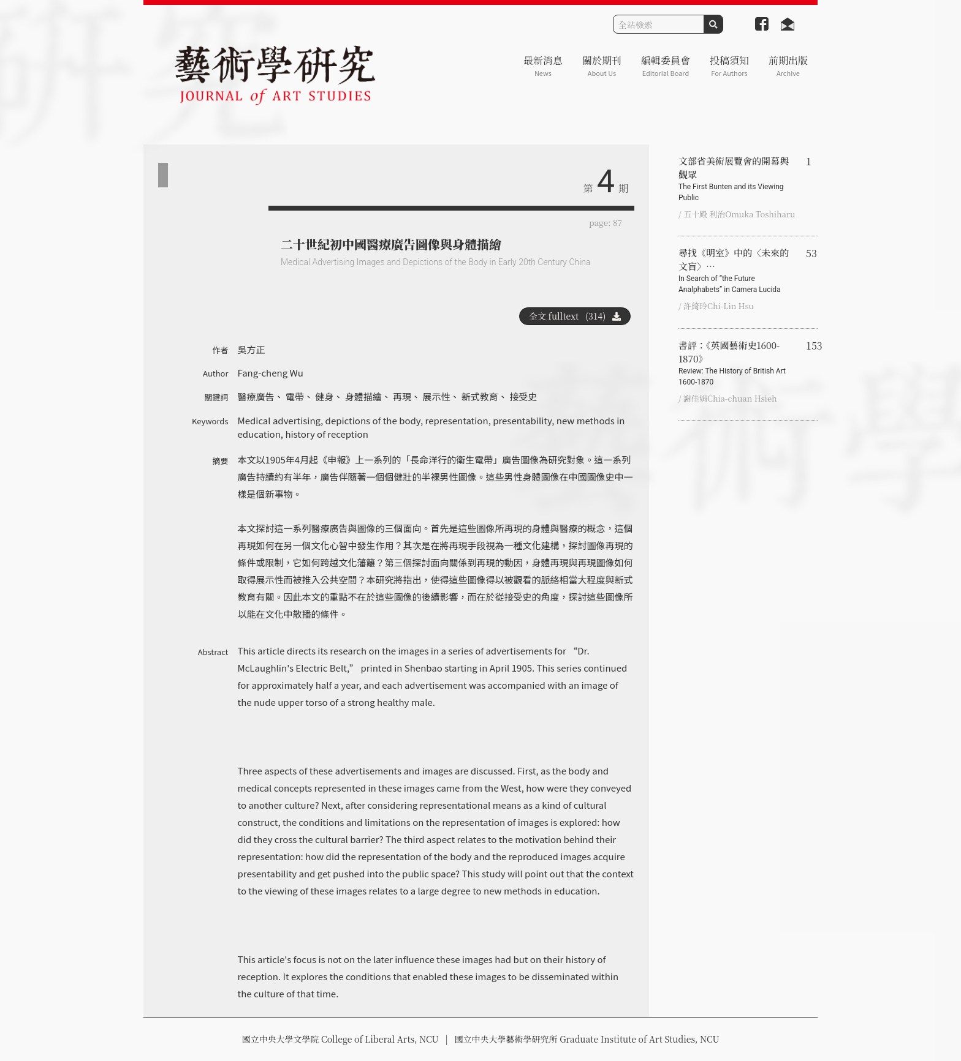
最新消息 (543, 65)
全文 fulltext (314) (575, 316)
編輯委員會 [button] (665, 65)
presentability (522, 420)
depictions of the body (372, 420)
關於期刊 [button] (601, 65)
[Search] (658, 24)
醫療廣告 (256, 396)
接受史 (523, 396)
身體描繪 (363, 396)
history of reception (326, 433)
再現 (402, 396)
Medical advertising (279, 420)
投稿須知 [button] (729, 65)
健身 (324, 396)
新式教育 (480, 396)
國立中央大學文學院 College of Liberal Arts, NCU (339, 1039)
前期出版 (788, 65)
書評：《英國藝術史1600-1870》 (737, 363)
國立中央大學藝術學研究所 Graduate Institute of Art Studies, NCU (587, 1039)
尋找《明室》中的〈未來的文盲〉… (737, 270)
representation (456, 420)
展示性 (436, 396)
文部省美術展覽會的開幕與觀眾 (737, 178)
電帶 (295, 396)
